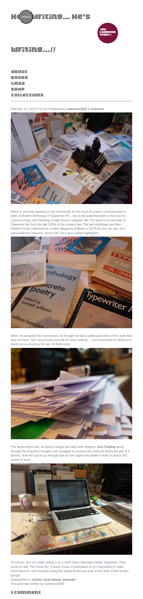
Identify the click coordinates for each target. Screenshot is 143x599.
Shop (18, 89)
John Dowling (106, 446)
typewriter (69, 579)
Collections (27, 95)
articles (37, 579)
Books (19, 77)
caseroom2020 (77, 109)
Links (18, 83)
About (19, 71)
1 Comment (96, 109)
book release (52, 579)
